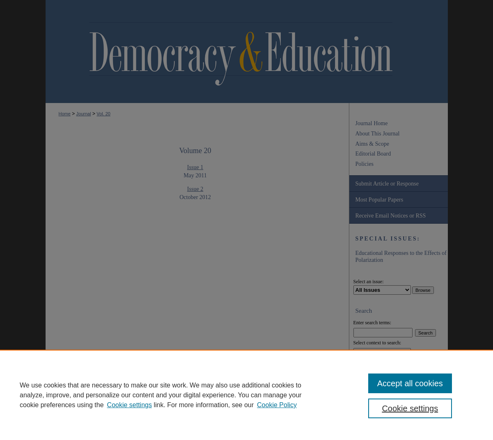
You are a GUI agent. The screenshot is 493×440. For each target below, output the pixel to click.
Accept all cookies (410, 383)
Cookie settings (129, 404)
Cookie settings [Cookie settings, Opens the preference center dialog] (410, 408)
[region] (246, 395)
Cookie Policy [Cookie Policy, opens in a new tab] (277, 404)
